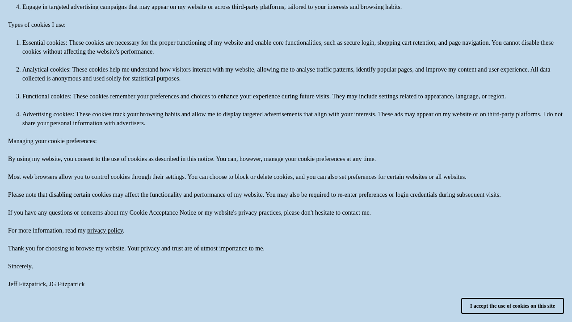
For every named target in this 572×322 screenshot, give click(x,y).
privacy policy (105, 230)
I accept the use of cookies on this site (512, 306)
